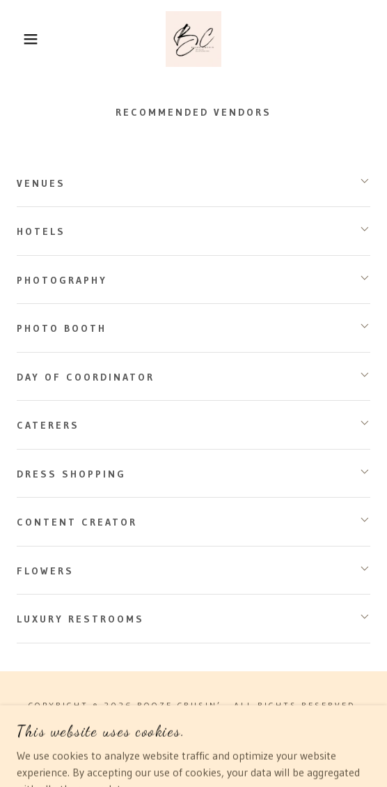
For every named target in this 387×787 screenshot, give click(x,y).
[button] (27, 39)
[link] (193, 39)
